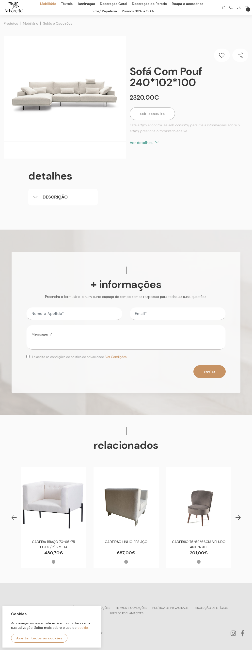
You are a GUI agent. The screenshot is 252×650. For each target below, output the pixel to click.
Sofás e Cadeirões (57, 23)
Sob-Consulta (152, 113)
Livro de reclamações (126, 613)
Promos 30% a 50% (138, 11)
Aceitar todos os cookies (39, 638)
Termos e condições (131, 608)
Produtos (11, 23)
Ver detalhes (144, 142)
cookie (83, 627)
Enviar (210, 371)
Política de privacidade (170, 608)
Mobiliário (30, 23)
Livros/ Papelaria (103, 11)
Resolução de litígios (211, 608)
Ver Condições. (116, 357)
